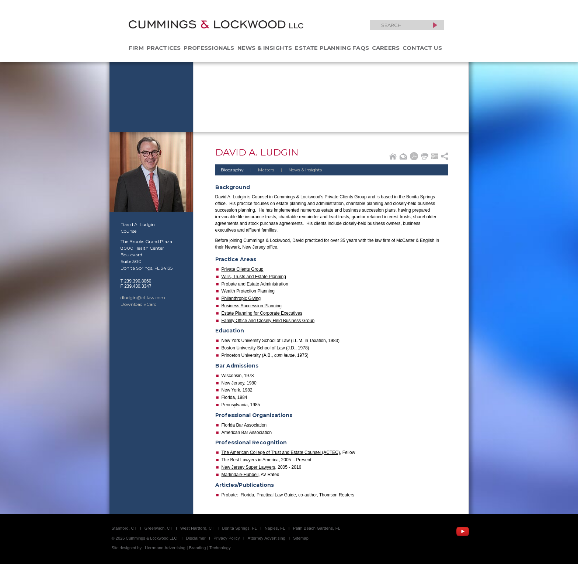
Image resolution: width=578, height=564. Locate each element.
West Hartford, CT (197, 528)
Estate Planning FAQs (332, 47)
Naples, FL (275, 528)
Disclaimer (196, 538)
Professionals (209, 47)
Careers (386, 47)
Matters (259, 169)
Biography (232, 169)
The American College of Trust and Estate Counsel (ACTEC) (281, 452)
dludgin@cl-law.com (143, 297)
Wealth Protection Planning (248, 291)
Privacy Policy (226, 538)
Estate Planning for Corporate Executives (262, 313)
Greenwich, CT (158, 528)
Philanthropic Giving (241, 298)
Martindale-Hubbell (240, 474)
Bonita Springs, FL (239, 528)
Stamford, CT (124, 528)
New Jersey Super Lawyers (248, 467)
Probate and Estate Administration (255, 284)
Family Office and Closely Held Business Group (268, 320)
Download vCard (139, 304)
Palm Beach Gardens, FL (316, 528)
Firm (136, 47)
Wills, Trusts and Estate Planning (254, 276)
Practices (164, 47)
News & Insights (264, 47)
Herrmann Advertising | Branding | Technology (188, 548)
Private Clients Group (243, 269)
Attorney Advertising (266, 538)
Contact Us (422, 47)
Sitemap (301, 538)
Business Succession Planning (252, 305)
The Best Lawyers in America (250, 459)
